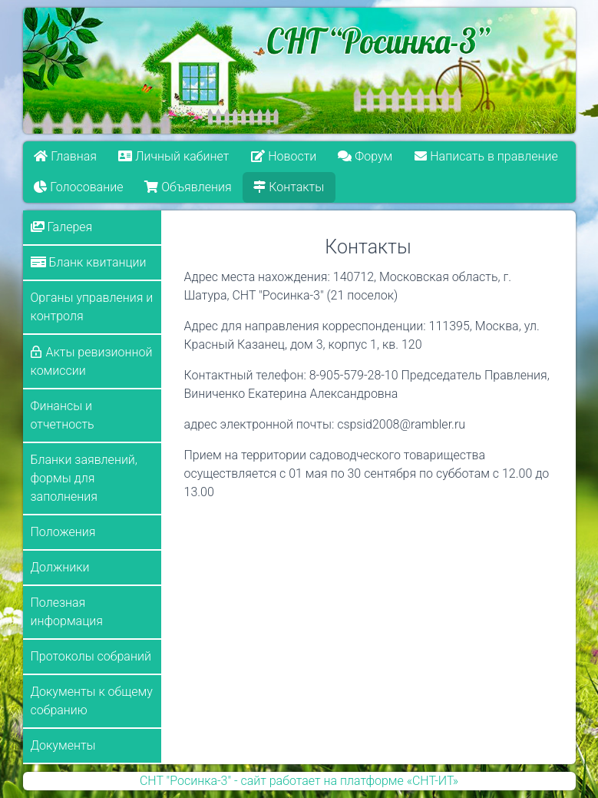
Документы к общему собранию (92, 700)
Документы (63, 745)
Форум (366, 156)
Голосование (78, 187)
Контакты (289, 187)
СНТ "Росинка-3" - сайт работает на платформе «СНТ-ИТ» (299, 780)
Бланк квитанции (89, 262)
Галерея (62, 227)
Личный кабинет (173, 156)
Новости (283, 156)
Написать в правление (486, 156)
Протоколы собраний (91, 656)
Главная (65, 156)
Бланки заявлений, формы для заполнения (84, 478)
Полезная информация (67, 611)
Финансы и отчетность (62, 415)
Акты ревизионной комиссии (92, 361)
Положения (63, 532)
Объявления (188, 187)
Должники (60, 567)
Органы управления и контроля (92, 306)
